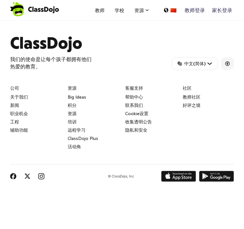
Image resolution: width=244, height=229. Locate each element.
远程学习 (76, 130)
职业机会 (19, 113)
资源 (72, 113)
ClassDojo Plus (83, 138)
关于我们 (19, 97)
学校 (119, 10)
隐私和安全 (136, 130)
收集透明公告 (138, 122)
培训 (72, 122)
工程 (14, 122)
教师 (100, 10)
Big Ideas (77, 97)
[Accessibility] (227, 63)
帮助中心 (134, 97)
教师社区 (191, 97)
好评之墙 (191, 105)
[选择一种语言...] (170, 10)
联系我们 (134, 105)
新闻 (14, 105)
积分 (72, 105)
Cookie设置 (136, 113)
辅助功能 (19, 130)
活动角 (74, 146)
